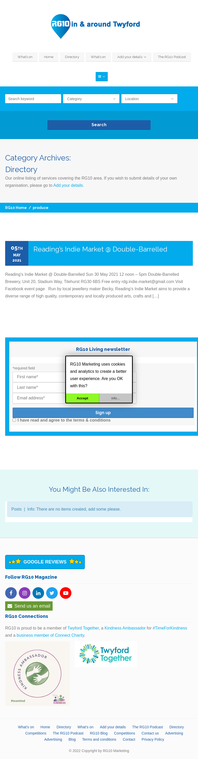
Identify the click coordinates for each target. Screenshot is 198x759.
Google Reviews (45, 561)
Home (48, 57)
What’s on (25, 57)
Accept (82, 398)
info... (115, 398)
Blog (72, 739)
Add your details (129, 57)
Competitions (35, 733)
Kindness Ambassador (124, 628)
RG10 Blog (99, 733)
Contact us (150, 733)
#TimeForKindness (170, 628)
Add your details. (68, 185)
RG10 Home (16, 208)
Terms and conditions (99, 739)
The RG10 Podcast (172, 57)
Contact (129, 739)
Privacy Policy (153, 739)
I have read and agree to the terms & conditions (62, 420)
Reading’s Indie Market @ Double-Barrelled (100, 249)
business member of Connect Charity (50, 635)
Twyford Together (83, 628)
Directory (72, 57)
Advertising (174, 733)
